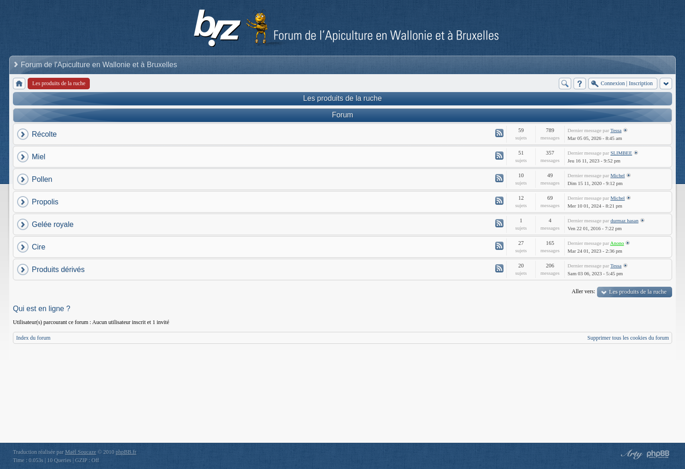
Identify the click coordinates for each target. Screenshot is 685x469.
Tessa (615, 130)
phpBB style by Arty (630, 454)
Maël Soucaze (80, 452)
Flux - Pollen (499, 178)
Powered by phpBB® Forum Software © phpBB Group (658, 454)
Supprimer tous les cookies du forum (628, 338)
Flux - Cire (499, 246)
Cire (38, 247)
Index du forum (33, 338)
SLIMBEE (621, 153)
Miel (38, 157)
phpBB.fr (126, 452)
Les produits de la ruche (342, 98)
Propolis (45, 202)
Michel (617, 175)
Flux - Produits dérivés (499, 268)
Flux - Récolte (499, 133)
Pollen (42, 179)
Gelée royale (53, 224)
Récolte (44, 134)
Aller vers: (583, 291)
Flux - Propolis (499, 201)
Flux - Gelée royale (499, 223)
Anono (617, 243)
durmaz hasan (624, 220)
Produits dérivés (58, 269)
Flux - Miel (499, 155)
